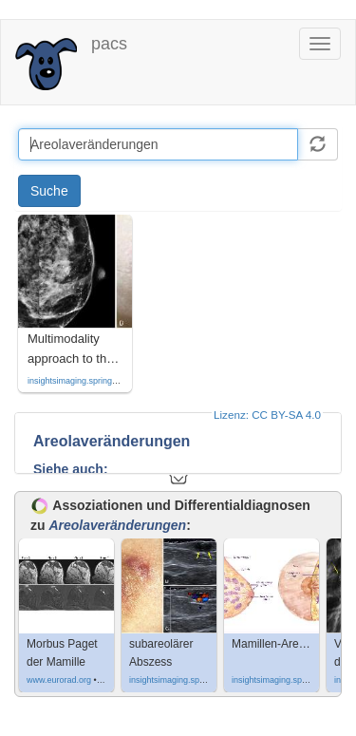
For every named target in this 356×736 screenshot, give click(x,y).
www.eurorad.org (59, 680)
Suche (49, 190)
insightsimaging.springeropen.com (93, 381)
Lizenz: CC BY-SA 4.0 (267, 414)
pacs (109, 43)
